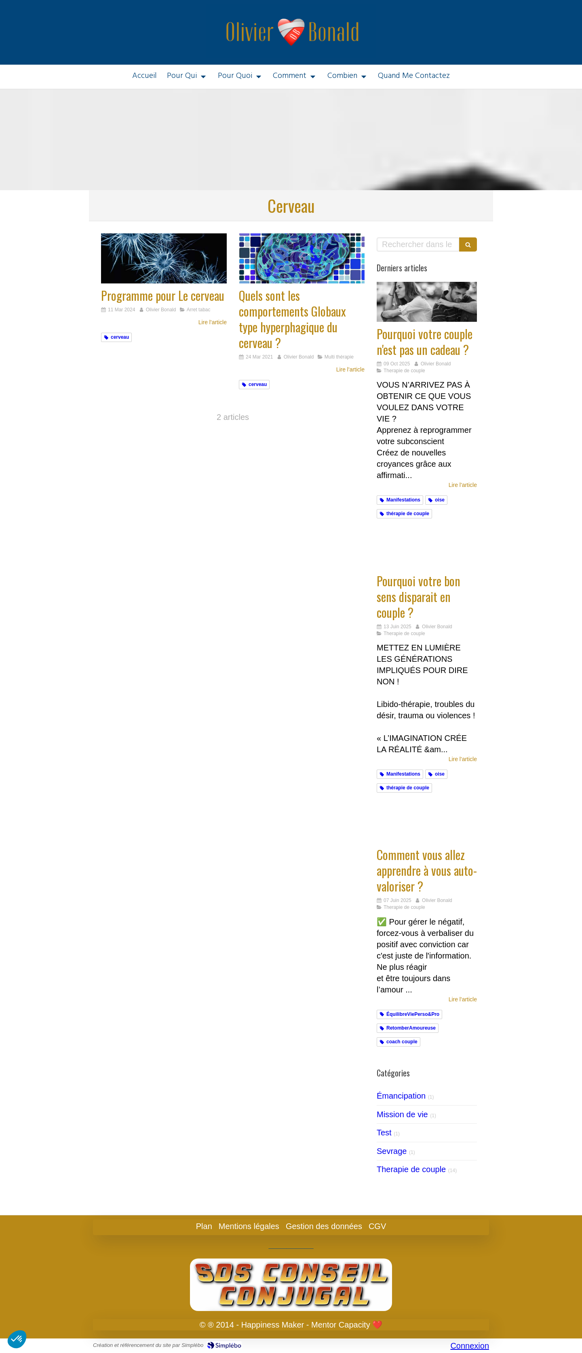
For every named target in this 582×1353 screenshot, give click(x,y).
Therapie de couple (411, 1169)
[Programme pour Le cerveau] (164, 258)
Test (384, 1132)
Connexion (469, 1345)
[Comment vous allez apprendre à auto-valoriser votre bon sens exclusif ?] (427, 823)
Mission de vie (402, 1114)
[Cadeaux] (427, 302)
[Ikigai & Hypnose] (427, 548)
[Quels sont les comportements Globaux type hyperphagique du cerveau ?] (302, 258)
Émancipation (401, 1095)
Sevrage (392, 1151)
